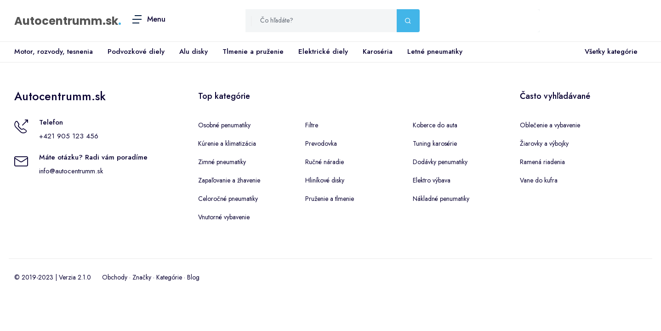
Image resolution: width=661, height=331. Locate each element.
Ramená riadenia (542, 161)
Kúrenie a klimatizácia (227, 143)
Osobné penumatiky (224, 125)
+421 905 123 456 (68, 136)
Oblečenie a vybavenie (550, 125)
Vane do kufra (539, 180)
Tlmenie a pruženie (253, 51)
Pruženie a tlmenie (329, 198)
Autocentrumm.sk (66, 21)
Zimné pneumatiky (222, 161)
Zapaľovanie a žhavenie (229, 180)
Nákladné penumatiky (441, 198)
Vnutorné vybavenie (224, 217)
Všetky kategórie (609, 51)
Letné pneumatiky (434, 51)
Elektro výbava (431, 180)
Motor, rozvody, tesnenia (53, 51)
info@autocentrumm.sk (71, 171)
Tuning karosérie (435, 143)
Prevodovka (321, 143)
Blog (193, 277)
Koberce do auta (435, 125)
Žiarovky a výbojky (544, 143)
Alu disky (193, 51)
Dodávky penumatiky (440, 161)
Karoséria (378, 51)
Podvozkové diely (136, 51)
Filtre (311, 125)
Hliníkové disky (324, 180)
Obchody (114, 277)
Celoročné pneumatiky (228, 198)
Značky (141, 277)
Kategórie (169, 277)
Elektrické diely (323, 51)
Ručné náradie (324, 161)
